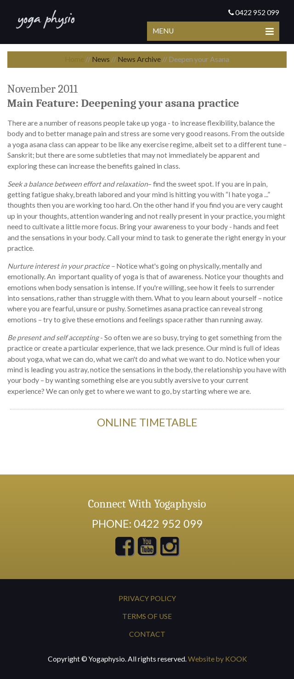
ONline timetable (147, 422)
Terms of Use (147, 616)
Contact (147, 634)
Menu (213, 31)
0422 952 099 (253, 12)
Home (74, 59)
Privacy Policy (147, 598)
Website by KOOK (217, 659)
